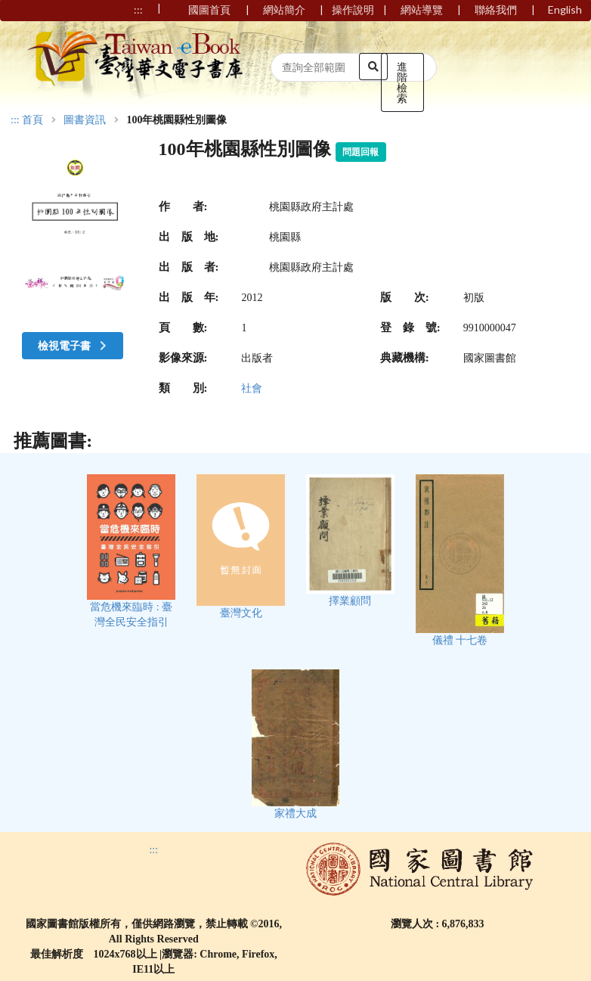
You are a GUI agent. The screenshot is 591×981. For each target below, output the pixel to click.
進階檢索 (402, 82)
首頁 (32, 120)
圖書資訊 (84, 120)
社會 (251, 388)
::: (15, 120)
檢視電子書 (74, 345)
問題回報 (360, 152)
